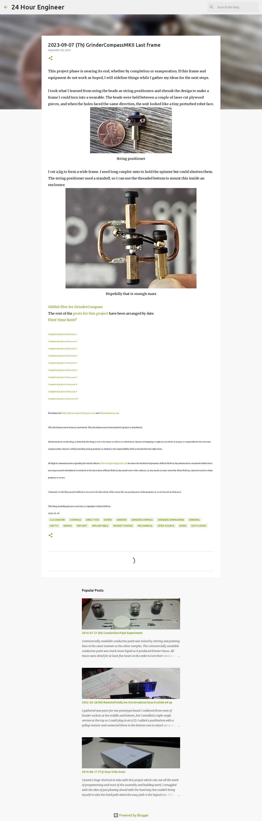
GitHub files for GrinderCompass (75, 307)
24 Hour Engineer (37, 7)
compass (75, 519)
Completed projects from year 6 (62, 370)
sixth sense (198, 525)
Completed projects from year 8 (62, 384)
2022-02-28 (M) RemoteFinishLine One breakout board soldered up (127, 702)
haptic (54, 525)
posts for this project (90, 313)
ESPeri (108, 519)
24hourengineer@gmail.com (113, 463)
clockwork (57, 519)
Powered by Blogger (131, 815)
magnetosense (123, 525)
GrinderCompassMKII (171, 519)
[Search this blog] (237, 7)
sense (182, 525)
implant (82, 525)
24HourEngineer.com (109, 413)
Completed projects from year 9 (62, 391)
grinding (194, 519)
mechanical (145, 525)
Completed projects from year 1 (62, 334)
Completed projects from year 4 (62, 356)
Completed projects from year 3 (62, 348)
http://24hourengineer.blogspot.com (78, 413)
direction (92, 519)
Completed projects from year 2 (62, 341)
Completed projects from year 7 (62, 377)
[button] (50, 58)
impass (67, 525)
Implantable (100, 525)
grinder (121, 519)
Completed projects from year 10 (63, 399)
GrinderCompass (142, 519)
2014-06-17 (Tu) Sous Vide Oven (103, 771)
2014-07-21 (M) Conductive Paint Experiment (112, 633)
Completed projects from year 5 (62, 363)
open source (165, 525)
